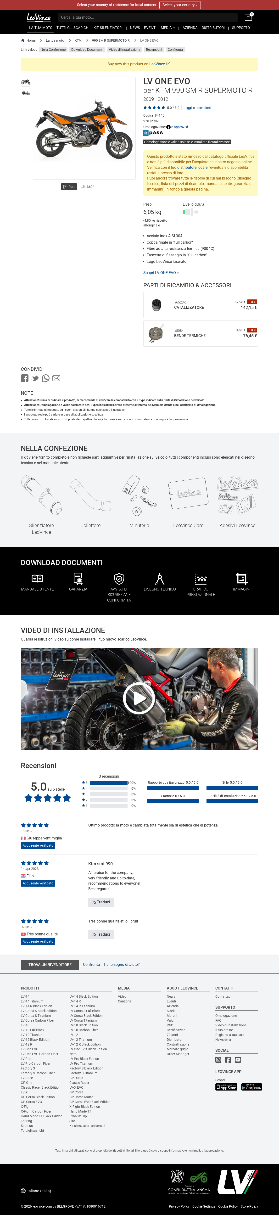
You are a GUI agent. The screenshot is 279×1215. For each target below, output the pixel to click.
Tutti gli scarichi (32, 1130)
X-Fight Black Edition (84, 1106)
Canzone (124, 1001)
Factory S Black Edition (86, 1068)
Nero (73, 1054)
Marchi (172, 1016)
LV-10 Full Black (32, 1030)
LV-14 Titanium (32, 1001)
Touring (26, 1121)
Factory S (28, 1068)
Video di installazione (230, 1025)
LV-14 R (75, 1001)
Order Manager (178, 1054)
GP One (26, 1083)
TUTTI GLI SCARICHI (72, 28)
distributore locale (192, 167)
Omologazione (226, 1016)
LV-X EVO (76, 1087)
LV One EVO (30, 1049)
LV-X (24, 1092)
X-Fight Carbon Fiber (36, 1111)
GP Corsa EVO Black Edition (90, 1102)
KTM (78, 40)
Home (28, 40)
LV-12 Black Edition (35, 1039)
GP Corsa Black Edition (38, 1097)
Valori (171, 1020)
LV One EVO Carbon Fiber (39, 1054)
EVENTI (150, 28)
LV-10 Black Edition (83, 1025)
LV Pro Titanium (81, 1063)
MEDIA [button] (168, 28)
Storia (171, 1011)
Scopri (220, 1080)
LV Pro (26, 1059)
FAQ (218, 1020)
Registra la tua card (229, 1035)
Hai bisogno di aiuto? (122, 964)
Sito (72, 1121)
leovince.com (42, 1206)
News (171, 996)
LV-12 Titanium (80, 1039)
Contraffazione (178, 1044)
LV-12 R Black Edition (85, 1044)
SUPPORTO (241, 28)
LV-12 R (26, 1044)
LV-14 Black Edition (83, 996)
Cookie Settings (203, 1206)
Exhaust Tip (78, 1116)
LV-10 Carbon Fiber (83, 1030)
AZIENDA (190, 28)
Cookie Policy (228, 1206)
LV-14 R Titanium (82, 1006)
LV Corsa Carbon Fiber (37, 1020)
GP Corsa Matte (81, 1097)
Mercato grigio (177, 1049)
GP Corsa (76, 1092)
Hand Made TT (80, 1111)
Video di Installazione (124, 49)
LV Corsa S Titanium (36, 1016)
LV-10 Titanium (32, 1035)
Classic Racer (79, 1083)
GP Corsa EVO (31, 1102)
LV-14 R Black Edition (36, 1006)
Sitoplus (27, 1126)
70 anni (172, 1035)
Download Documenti (87, 49)
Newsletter (223, 1039)
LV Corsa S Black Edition (39, 1011)
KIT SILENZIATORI (108, 28)
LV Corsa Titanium (83, 1020)
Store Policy (249, 1206)
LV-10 (25, 1025)
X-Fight (26, 1106)
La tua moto (55, 40)
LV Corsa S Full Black (84, 1011)
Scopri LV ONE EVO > (161, 272)
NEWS (135, 28)
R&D (170, 1025)
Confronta (175, 49)
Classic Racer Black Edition (41, 1087)
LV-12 (73, 1035)
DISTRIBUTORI (213, 28)
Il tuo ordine (224, 1030)
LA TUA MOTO (40, 28)
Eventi (171, 1001)
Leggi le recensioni (197, 108)
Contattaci (223, 996)
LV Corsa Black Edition (86, 1016)
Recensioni (154, 49)
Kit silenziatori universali (87, 1126)
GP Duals (76, 1078)
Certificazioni (176, 1030)
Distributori (175, 1039)
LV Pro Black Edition (84, 1059)
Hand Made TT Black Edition (41, 1116)
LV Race (27, 1078)
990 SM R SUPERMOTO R (111, 40)
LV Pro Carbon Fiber (35, 1063)
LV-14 (25, 996)
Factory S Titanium (83, 1073)
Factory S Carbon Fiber (38, 1073)
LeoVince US (160, 64)
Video (122, 996)
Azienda (173, 1006)
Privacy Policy (179, 1206)
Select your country (180, 5)
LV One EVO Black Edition (88, 1049)
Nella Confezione (53, 49)
